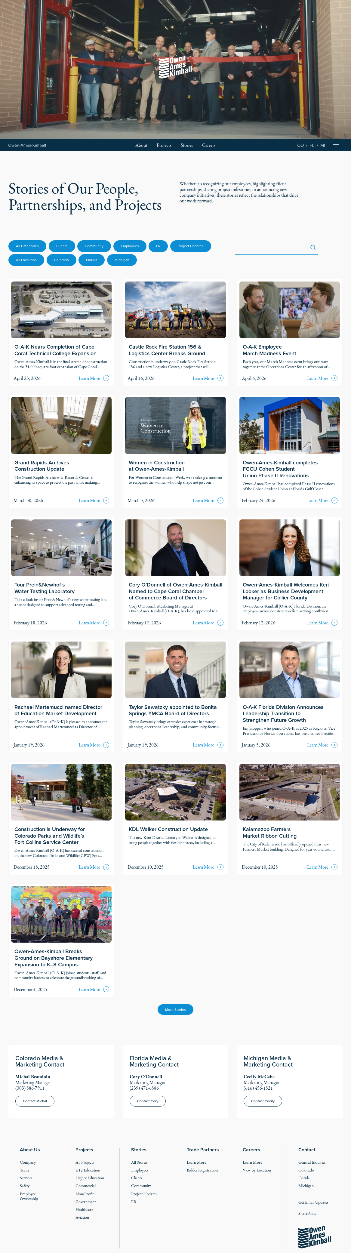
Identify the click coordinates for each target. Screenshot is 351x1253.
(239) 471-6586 (144, 1088)
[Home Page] (27, 145)
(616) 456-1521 (258, 1088)
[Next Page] (175, 1009)
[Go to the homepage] (315, 1237)
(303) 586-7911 (30, 1088)
